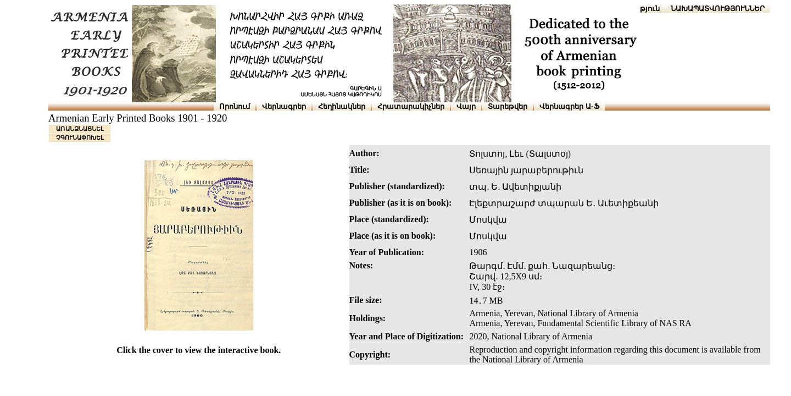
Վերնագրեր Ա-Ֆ (569, 106)
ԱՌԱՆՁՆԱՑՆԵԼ (80, 128)
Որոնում (234, 106)
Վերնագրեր (284, 106)
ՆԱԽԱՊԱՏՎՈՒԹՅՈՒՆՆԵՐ (718, 8)
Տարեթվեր (507, 106)
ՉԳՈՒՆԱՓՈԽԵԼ (80, 137)
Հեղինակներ (341, 106)
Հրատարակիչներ (410, 106)
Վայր (466, 106)
